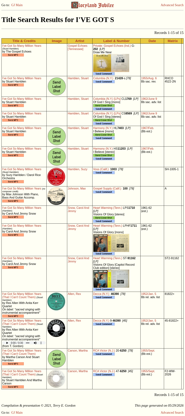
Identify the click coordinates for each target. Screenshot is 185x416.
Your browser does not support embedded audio (24, 342)
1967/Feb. (147, 128)
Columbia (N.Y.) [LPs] (107, 98)
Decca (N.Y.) (101, 293)
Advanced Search (172, 5)
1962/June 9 (149, 98)
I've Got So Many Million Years (21, 45)
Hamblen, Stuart (78, 78)
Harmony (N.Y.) (103, 128)
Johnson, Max (77, 188)
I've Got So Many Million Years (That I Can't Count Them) (21, 295)
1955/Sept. (148, 350)
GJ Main (17, 5)
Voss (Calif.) (101, 169)
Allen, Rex (74, 293)
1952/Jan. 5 (148, 293)
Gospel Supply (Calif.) (107, 188)
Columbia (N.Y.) (103, 78)
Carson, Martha (78, 350)
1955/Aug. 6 (149, 78)
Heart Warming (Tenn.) (107, 207)
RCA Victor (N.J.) (104, 350)
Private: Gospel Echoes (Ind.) (112, 45)
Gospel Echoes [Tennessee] (77, 47)
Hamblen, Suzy (77, 169)
